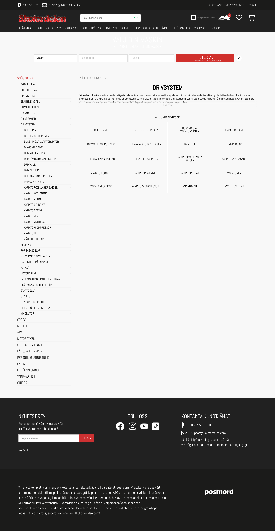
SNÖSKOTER (24, 28)
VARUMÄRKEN (201, 28)
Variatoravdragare (36, 193)
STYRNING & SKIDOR (32, 302)
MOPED (49, 28)
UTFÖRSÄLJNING (181, 28)
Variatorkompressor (37, 228)
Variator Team (33, 210)
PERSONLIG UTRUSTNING (145, 28)
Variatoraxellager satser (41, 187)
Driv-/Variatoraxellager (40, 159)
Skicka (86, 438)
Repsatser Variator (36, 182)
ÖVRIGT (165, 28)
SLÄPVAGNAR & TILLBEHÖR (36, 285)
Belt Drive (30, 130)
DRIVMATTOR (28, 113)
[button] (55, 58)
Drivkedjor (31, 170)
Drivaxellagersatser (37, 153)
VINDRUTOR (27, 314)
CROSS (38, 28)
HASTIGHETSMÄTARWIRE (35, 262)
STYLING (25, 296)
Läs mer (167, 105)
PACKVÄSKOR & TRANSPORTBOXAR (40, 279)
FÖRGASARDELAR (30, 251)
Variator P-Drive (34, 205)
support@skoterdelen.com (61, 5)
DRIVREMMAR (28, 119)
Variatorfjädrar (34, 222)
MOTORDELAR (28, 273)
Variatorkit (31, 233)
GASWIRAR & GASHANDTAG (36, 256)
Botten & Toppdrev (36, 136)
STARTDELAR (28, 291)
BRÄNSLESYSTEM (30, 102)
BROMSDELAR (28, 96)
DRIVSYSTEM (28, 124)
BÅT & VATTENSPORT (117, 28)
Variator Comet (34, 199)
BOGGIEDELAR (29, 90)
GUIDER (216, 28)
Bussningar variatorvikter (41, 142)
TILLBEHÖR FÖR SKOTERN (36, 308)
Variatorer (31, 216)
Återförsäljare (235, 5)
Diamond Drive (33, 147)
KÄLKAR (25, 268)
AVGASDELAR (28, 84)
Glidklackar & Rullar (38, 176)
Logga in (252, 5)
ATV (59, 28)
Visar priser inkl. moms (202, 17)
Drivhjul (30, 165)
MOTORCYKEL (72, 28)
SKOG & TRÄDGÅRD (92, 28)
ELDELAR (26, 245)
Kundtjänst (215, 5)
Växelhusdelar (34, 239)
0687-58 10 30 (28, 5)
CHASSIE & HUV (30, 107)
